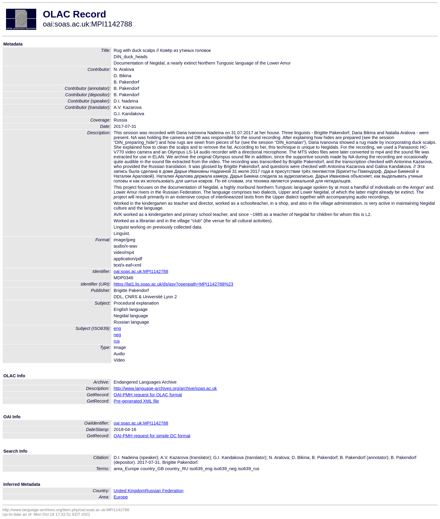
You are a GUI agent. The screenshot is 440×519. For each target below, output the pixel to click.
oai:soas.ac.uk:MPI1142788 (141, 271)
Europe (121, 497)
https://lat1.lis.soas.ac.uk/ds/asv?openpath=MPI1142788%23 (173, 284)
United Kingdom (129, 490)
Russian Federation (164, 490)
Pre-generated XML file (136, 401)
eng (117, 328)
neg (117, 334)
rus (117, 341)
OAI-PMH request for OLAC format (148, 394)
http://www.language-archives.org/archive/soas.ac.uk (165, 388)
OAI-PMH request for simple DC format (152, 435)
